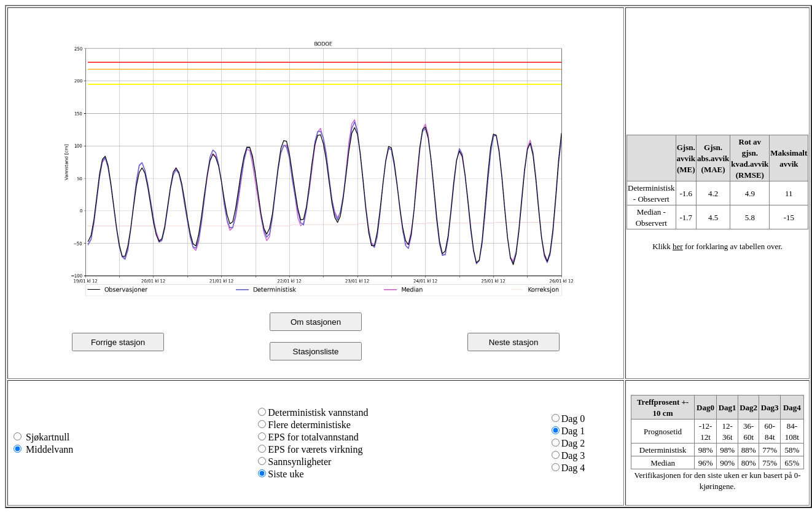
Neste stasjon (514, 342)
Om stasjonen (316, 322)
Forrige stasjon (118, 342)
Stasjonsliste (316, 351)
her (678, 246)
